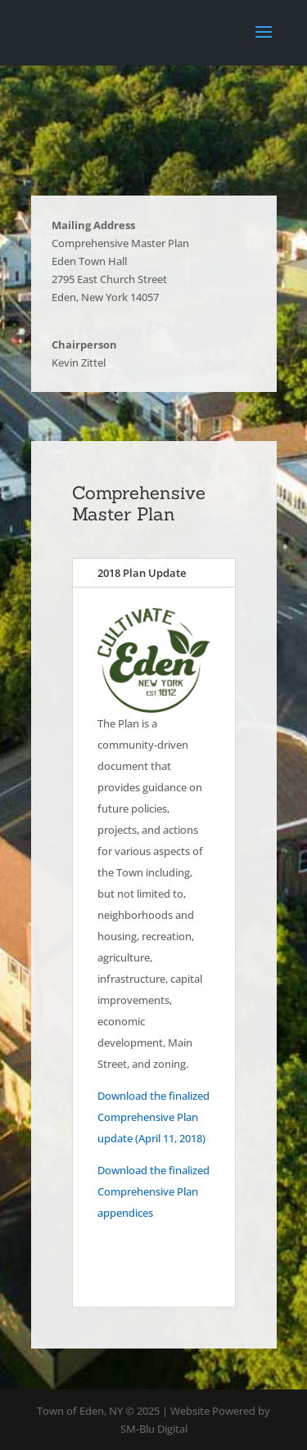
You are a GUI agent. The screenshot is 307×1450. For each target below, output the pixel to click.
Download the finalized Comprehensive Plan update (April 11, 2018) (153, 1117)
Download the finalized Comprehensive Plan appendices (153, 1191)
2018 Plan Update (141, 572)
